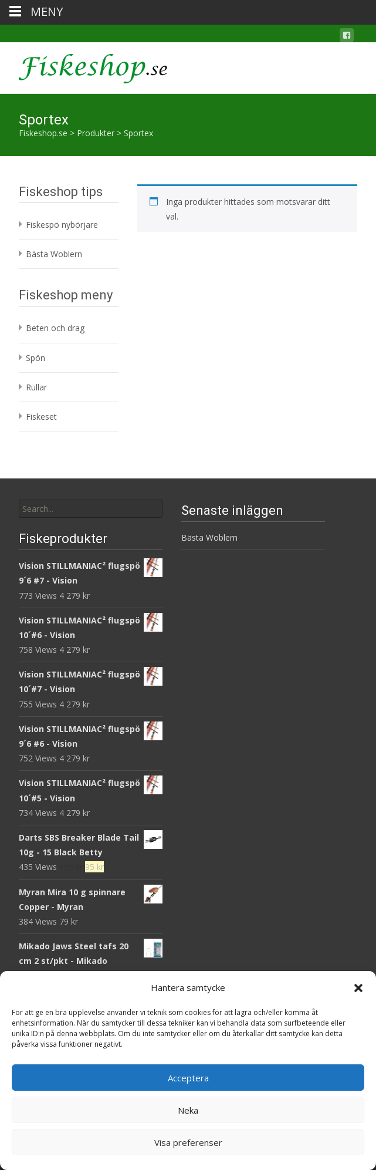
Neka (188, 1110)
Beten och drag (55, 327)
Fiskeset (41, 416)
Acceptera (188, 1078)
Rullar (36, 387)
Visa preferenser (188, 1142)
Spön (35, 357)
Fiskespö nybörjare (62, 224)
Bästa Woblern (54, 253)
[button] (358, 988)
